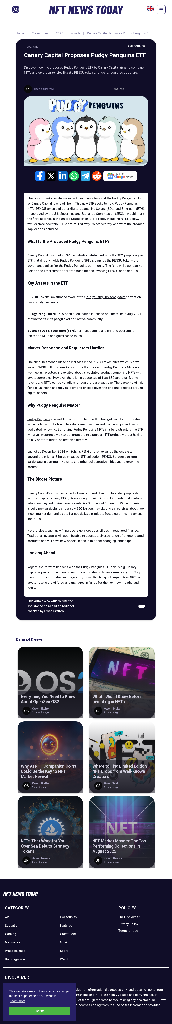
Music (64, 942)
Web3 (64, 959)
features (66, 925)
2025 (59, 33)
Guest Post (68, 934)
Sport (64, 951)
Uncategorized (15, 959)
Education (12, 925)
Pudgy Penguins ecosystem (106, 297)
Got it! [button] (40, 1011)
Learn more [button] (17, 1001)
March (75, 33)
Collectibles (40, 33)
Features (118, 89)
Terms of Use (128, 931)
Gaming (10, 934)
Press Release (15, 951)
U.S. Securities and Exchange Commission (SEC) (88, 213)
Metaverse (12, 942)
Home (20, 33)
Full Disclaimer (129, 917)
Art (7, 917)
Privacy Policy (128, 924)
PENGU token (45, 209)
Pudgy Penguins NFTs (75, 260)
